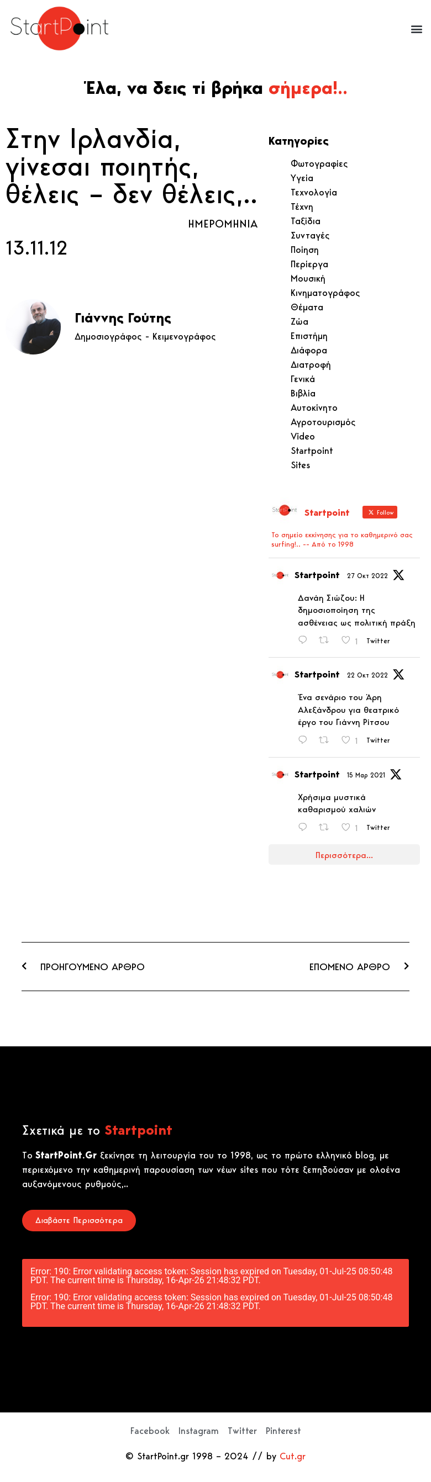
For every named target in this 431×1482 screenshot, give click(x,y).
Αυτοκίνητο (314, 407)
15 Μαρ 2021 (366, 775)
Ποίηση (305, 249)
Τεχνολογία (314, 192)
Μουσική (308, 278)
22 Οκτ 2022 (367, 675)
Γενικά (303, 378)
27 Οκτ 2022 (367, 575)
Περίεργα (309, 263)
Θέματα (307, 307)
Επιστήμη (309, 335)
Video (303, 436)
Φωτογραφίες (319, 163)
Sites (300, 464)
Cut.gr (293, 1456)
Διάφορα (309, 350)
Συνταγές (310, 235)
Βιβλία (303, 393)
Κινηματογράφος (325, 292)
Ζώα (299, 321)
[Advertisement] (131, 471)
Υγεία (302, 177)
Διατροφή (311, 364)
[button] (416, 28)
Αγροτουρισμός (323, 421)
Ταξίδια (305, 220)
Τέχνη (302, 206)
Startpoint (312, 450)
